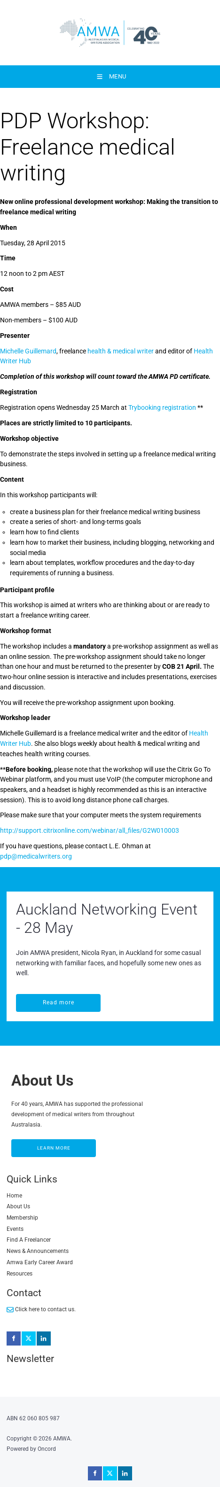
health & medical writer (120, 351)
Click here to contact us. (41, 1309)
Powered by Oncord (31, 1449)
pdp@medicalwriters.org (36, 856)
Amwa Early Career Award (40, 1262)
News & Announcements (38, 1251)
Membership (22, 1217)
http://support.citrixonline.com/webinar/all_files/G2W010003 (89, 830)
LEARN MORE (28, 1144)
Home (14, 1195)
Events (15, 1229)
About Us (18, 1206)
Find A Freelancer (29, 1240)
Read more (31, 998)
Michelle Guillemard (28, 351)
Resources (19, 1273)
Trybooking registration (162, 407)
